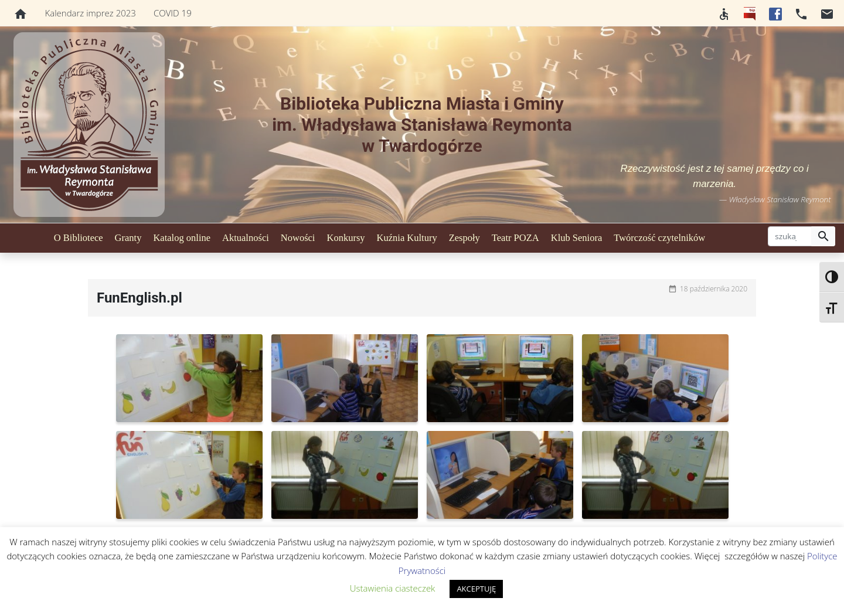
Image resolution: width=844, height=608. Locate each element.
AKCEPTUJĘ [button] (476, 588)
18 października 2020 (713, 289)
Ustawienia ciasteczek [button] (392, 588)
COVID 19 (173, 13)
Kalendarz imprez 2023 (90, 13)
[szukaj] (790, 236)
